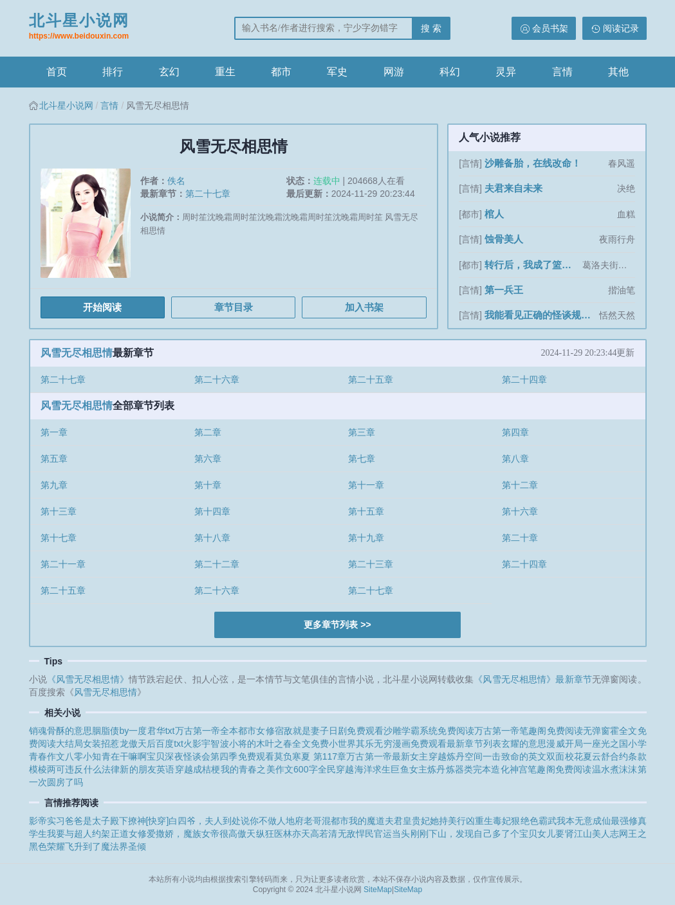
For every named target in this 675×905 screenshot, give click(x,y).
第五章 (54, 458)
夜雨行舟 (617, 239)
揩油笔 (621, 290)
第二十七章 (207, 193)
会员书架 (550, 28)
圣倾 (137, 846)
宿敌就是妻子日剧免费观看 (329, 731)
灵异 (505, 71)
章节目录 (233, 307)
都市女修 (256, 731)
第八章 (515, 458)
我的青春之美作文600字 (269, 769)
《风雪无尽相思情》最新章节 (533, 679)
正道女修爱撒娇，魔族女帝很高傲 (179, 833)
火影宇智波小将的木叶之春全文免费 (256, 743)
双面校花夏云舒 (578, 756)
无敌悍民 (356, 833)
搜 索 (431, 28)
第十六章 (520, 511)
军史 (337, 71)
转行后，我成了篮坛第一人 (532, 264)
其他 (618, 71)
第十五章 (366, 511)
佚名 (176, 181)
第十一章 (366, 485)
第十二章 (520, 485)
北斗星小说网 (79, 28)
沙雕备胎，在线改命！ (533, 163)
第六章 (207, 458)
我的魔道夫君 (376, 821)
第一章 (54, 432)
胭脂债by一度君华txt (133, 731)
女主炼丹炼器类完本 (450, 769)
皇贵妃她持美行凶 (439, 821)
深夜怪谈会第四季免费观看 (219, 756)
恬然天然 (617, 315)
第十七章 (59, 538)
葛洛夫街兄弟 (608, 265)
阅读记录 (621, 28)
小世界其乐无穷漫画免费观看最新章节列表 (415, 743)
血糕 (626, 214)
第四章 (515, 432)
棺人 (494, 213)
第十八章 (212, 538)
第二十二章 (216, 564)
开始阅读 (102, 307)
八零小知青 (88, 756)
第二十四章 (524, 379)
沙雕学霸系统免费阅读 (429, 731)
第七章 (361, 458)
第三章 (361, 432)
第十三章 (59, 511)
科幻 (449, 71)
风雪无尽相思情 (77, 352)
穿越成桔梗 (198, 769)
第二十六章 (216, 379)
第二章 (207, 432)
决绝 (626, 188)
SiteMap (378, 889)
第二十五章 (370, 379)
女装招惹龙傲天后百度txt (133, 743)
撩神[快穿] (148, 821)
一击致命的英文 (514, 756)
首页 (56, 71)
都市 (281, 71)
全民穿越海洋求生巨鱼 (363, 769)
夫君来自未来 (513, 188)
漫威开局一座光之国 (587, 743)
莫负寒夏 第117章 (310, 756)
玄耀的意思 (524, 743)
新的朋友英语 (147, 769)
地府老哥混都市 (317, 821)
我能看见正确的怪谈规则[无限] (540, 314)
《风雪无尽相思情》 (88, 679)
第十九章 (366, 538)
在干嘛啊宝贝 (138, 756)
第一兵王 (504, 289)
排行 (112, 71)
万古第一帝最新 (378, 756)
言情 (562, 71)
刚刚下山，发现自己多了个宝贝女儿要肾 (492, 833)
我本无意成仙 (584, 821)
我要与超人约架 (79, 833)
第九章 (54, 485)
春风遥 (621, 163)
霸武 (548, 821)
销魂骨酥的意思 (61, 731)
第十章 (207, 485)
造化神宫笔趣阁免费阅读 (541, 769)
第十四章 (212, 511)
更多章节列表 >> (337, 624)
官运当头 (392, 833)
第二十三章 (370, 564)
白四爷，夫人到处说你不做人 (227, 821)
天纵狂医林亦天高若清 (291, 833)
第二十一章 (63, 564)
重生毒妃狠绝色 (506, 821)
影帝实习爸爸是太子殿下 (78, 821)
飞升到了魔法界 (96, 846)
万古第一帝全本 (207, 731)
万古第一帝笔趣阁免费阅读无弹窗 (542, 731)
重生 (225, 71)
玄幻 (169, 71)
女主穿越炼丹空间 (446, 756)
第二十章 (520, 538)
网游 (394, 71)
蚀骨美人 (504, 238)
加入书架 (364, 307)
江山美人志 (597, 833)
